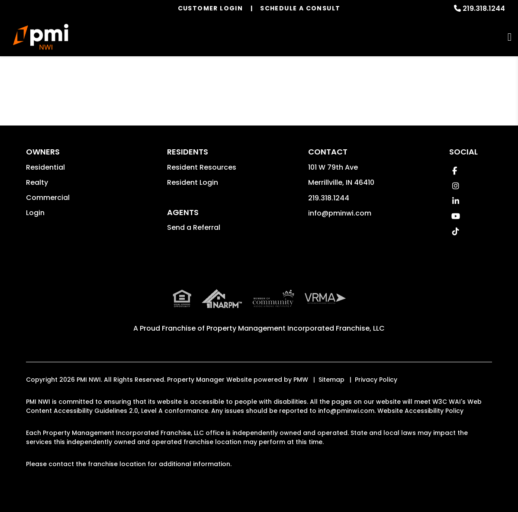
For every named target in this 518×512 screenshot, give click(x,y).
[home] (40, 37)
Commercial (48, 198)
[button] (454, 170)
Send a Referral (193, 227)
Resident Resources (201, 167)
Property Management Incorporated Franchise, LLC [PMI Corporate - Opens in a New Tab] (295, 328)
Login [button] (35, 213)
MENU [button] (510, 37)
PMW (300, 379)
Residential (45, 167)
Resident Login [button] (192, 182)
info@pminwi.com (339, 213)
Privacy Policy (376, 379)
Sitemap (331, 379)
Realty (37, 182)
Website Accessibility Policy (420, 410)
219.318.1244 (484, 8)
